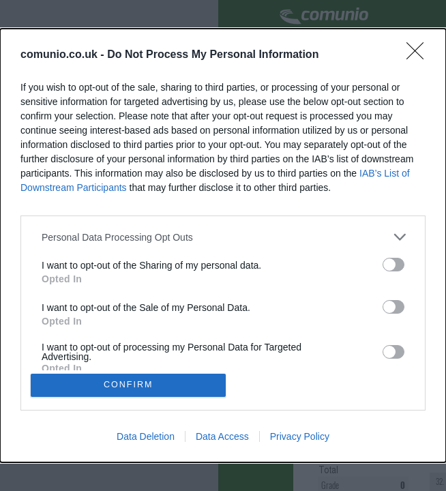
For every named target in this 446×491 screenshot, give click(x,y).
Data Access (222, 437)
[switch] (393, 263)
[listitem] (223, 235)
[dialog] (223, 245)
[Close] (419, 54)
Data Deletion (146, 437)
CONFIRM (129, 385)
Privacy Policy (299, 437)
